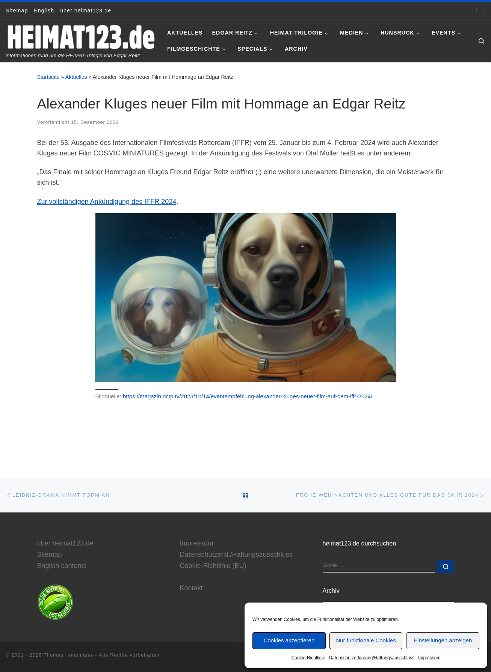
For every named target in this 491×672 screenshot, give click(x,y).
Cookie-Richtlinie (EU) (213, 565)
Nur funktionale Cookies (366, 640)
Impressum (429, 657)
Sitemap (49, 554)
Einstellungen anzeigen (443, 640)
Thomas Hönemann (68, 654)
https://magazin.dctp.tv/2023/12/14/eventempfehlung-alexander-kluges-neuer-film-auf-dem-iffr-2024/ (247, 396)
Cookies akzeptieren (288, 640)
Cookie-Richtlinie (308, 657)
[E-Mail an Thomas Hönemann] (476, 10)
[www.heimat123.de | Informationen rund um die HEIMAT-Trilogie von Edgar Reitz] (81, 36)
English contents (62, 565)
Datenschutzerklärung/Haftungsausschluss (371, 657)
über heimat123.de (65, 543)
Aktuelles (76, 77)
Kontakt (191, 587)
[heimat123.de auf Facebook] (467, 10)
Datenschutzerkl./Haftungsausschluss (236, 554)
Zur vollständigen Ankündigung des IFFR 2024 (107, 201)
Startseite (48, 77)
